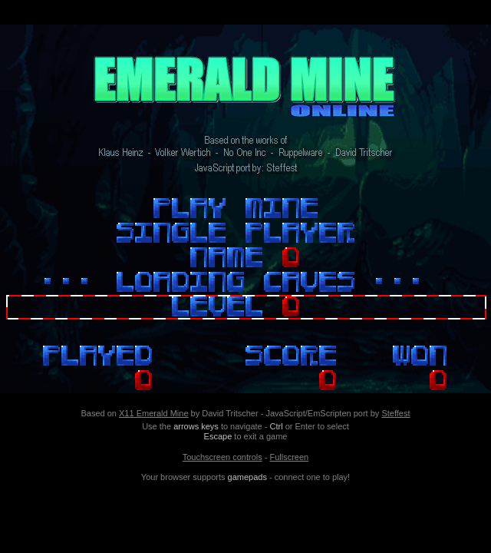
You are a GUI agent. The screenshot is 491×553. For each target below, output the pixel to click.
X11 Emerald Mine (154, 413)
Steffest (395, 413)
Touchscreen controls (222, 457)
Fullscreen (288, 457)
